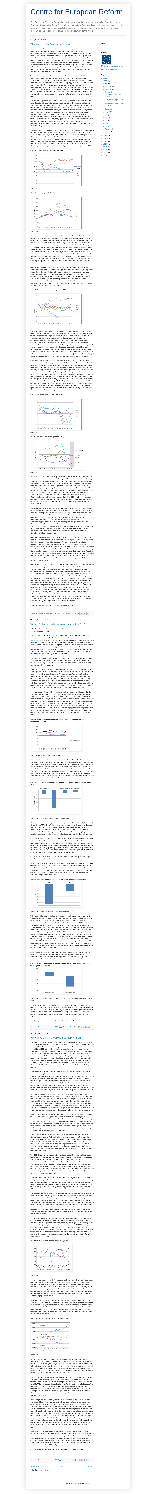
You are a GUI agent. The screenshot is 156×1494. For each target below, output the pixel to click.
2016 (105, 78)
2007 (105, 152)
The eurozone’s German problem (50, 44)
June (107, 118)
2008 (105, 150)
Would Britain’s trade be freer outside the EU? (57, 624)
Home (62, 1467)
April (106, 123)
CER (104, 47)
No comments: (67, 613)
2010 (105, 144)
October (108, 92)
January (108, 132)
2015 (105, 81)
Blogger (86, 1483)
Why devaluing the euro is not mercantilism (56, 1037)
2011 (105, 141)
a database (69, 669)
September (109, 109)
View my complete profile (109, 69)
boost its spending (86, 370)
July (106, 115)
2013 (105, 135)
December (108, 86)
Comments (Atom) (45, 1470)
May (106, 120)
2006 (105, 155)
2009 (105, 147)
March (107, 126)
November (108, 89)
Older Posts (89, 1467)
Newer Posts (35, 1467)
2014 (105, 84)
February (108, 129)
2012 (105, 138)
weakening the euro (70, 519)
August (107, 112)
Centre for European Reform (76, 12)
